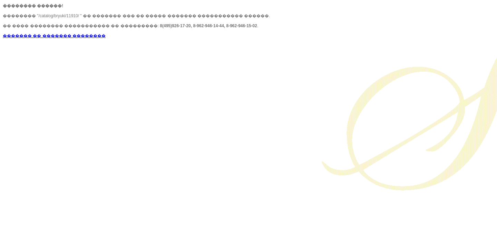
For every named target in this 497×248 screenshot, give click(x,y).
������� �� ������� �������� (54, 35)
